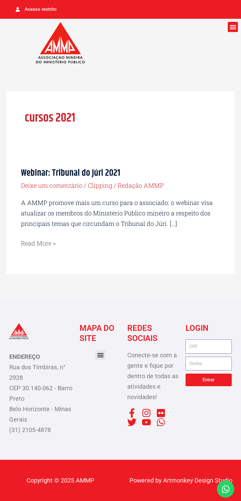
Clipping (100, 185)
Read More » (38, 242)
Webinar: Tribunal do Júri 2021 (70, 173)
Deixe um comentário (51, 185)
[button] (233, 27)
